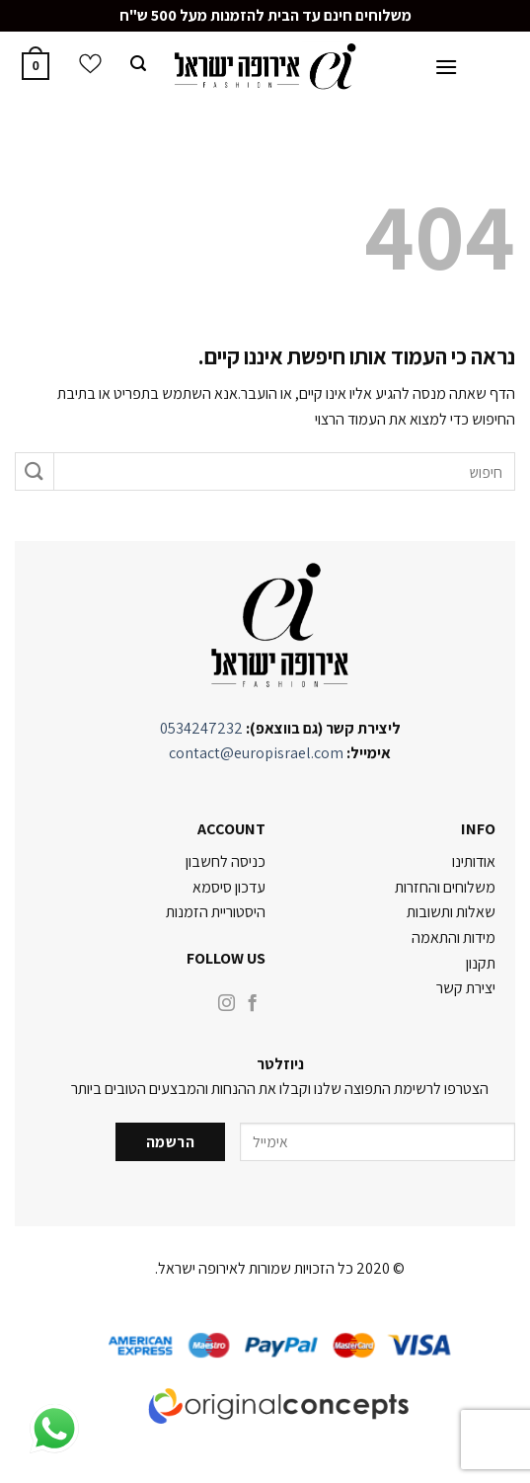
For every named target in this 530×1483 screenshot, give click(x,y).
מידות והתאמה (453, 937)
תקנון (480, 963)
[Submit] (34, 471)
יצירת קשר (465, 987)
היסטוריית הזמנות (215, 911)
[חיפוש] (138, 66)
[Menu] (446, 69)
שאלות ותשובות (451, 911)
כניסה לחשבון (225, 861)
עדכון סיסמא (228, 887)
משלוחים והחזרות (445, 887)
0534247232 (201, 728)
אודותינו (473, 861)
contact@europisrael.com (256, 752)
